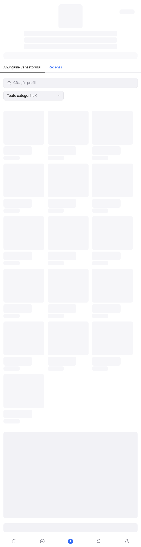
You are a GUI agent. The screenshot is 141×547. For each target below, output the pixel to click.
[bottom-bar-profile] (127, 541)
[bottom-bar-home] (14, 541)
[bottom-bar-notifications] (99, 541)
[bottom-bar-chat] (42, 541)
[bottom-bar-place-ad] (70, 541)
